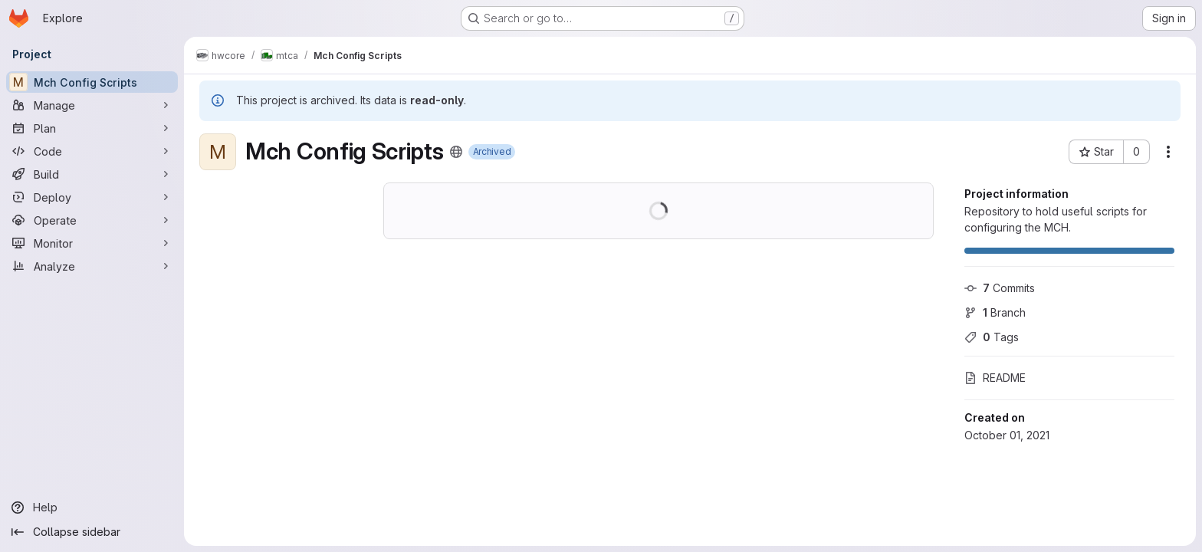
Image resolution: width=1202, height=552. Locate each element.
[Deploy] (92, 197)
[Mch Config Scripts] (92, 82)
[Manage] (92, 105)
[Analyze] (92, 266)
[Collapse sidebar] (92, 532)
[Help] (92, 507)
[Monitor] (92, 243)
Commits (999, 287)
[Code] (92, 151)
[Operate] (92, 220)
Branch (995, 312)
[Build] (92, 174)
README (995, 377)
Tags (991, 336)
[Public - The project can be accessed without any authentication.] (456, 152)
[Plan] (92, 128)
